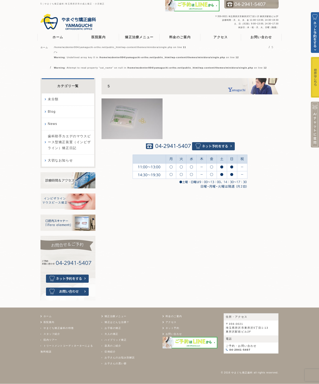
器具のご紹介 (113, 346)
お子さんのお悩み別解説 (120, 357)
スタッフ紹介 (52, 334)
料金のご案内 (180, 37)
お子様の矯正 (113, 328)
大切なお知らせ (60, 160)
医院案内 (98, 37)
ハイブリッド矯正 (116, 340)
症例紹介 (110, 351)
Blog (52, 111)
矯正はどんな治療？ (117, 322)
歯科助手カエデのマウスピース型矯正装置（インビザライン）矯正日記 (69, 142)
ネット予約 (173, 328)
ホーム (57, 37)
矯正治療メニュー (139, 37)
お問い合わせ (261, 37)
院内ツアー (50, 340)
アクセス (220, 37)
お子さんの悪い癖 (116, 363)
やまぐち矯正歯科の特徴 (59, 328)
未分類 (53, 99)
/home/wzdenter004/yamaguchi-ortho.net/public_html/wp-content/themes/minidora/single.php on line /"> (160, 57)
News (52, 123)
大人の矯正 (111, 334)
